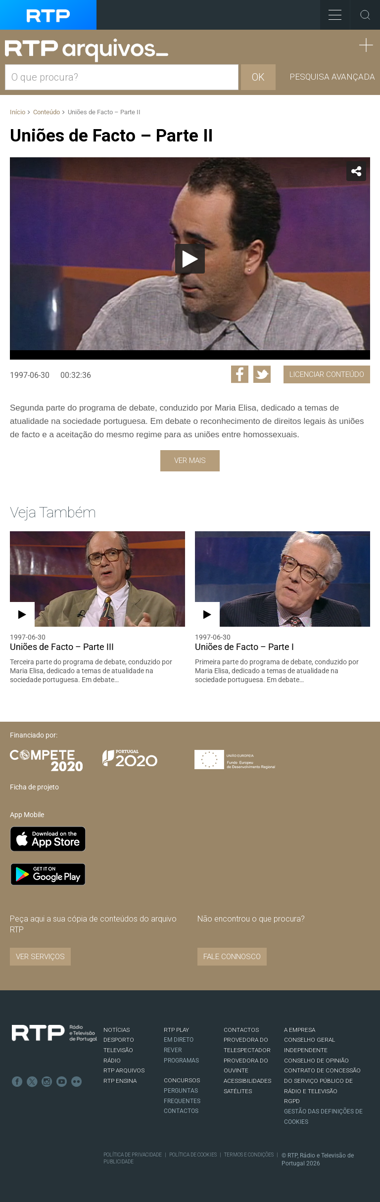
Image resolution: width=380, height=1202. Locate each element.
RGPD (292, 1101)
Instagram (47, 1081)
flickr (76, 1081)
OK (258, 77)
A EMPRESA (299, 1029)
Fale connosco (232, 956)
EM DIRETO (178, 1039)
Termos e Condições (249, 1154)
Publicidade (118, 1161)
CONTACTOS (241, 1029)
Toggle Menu (330, 11)
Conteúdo (46, 112)
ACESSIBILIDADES (247, 1080)
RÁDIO (112, 1060)
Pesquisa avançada (332, 77)
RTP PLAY (176, 1029)
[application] (190, 258)
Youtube (61, 1081)
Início (17, 112)
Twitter (32, 1081)
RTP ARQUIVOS (123, 1070)
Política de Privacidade (132, 1154)
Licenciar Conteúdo (326, 374)
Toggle (365, 15)
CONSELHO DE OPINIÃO (316, 1060)
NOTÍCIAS (116, 1029)
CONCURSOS (182, 1080)
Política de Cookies (193, 1154)
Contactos (181, 1111)
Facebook (17, 1081)
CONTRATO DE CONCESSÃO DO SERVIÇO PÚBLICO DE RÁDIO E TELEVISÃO (322, 1080)
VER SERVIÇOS (40, 956)
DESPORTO (118, 1039)
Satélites (238, 1091)
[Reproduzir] (190, 259)
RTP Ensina (120, 1080)
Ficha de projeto (34, 787)
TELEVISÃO (118, 1050)
